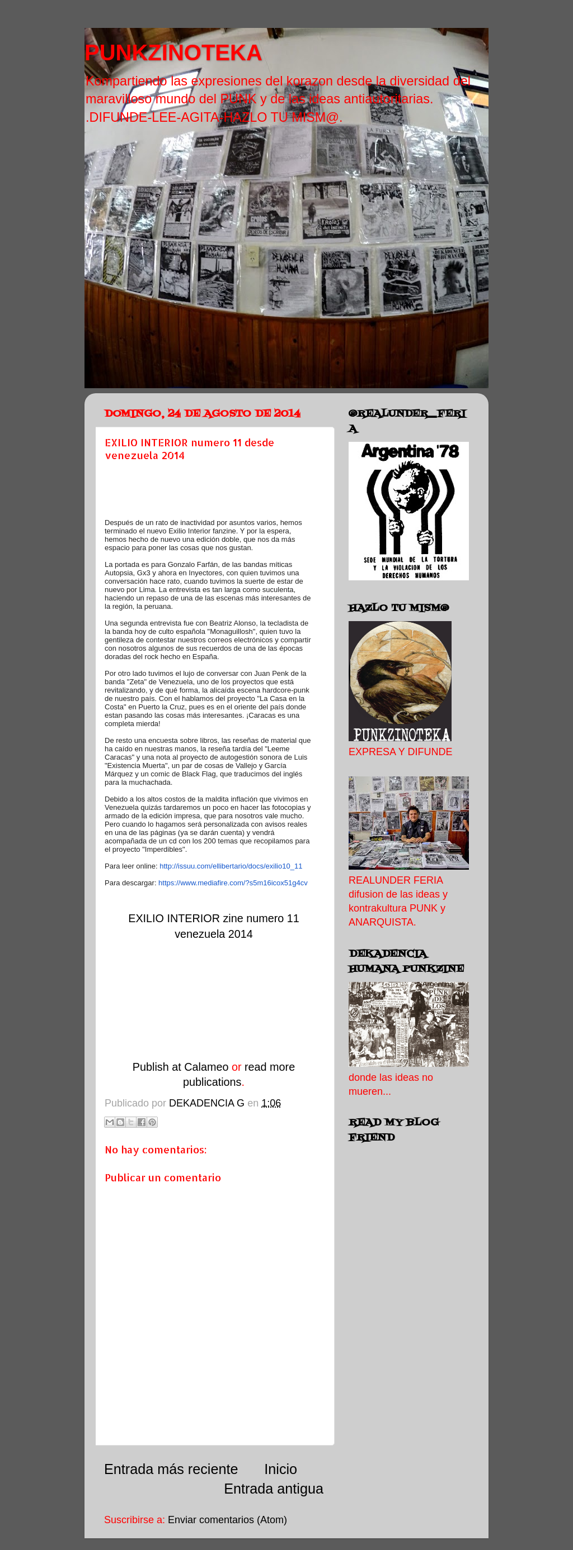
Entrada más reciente (171, 1469)
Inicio (280, 1469)
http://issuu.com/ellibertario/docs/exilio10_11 (230, 866)
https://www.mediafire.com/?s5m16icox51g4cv (233, 883)
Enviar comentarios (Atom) (227, 1519)
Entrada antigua (273, 1488)
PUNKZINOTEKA (173, 52)
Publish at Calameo (181, 1067)
